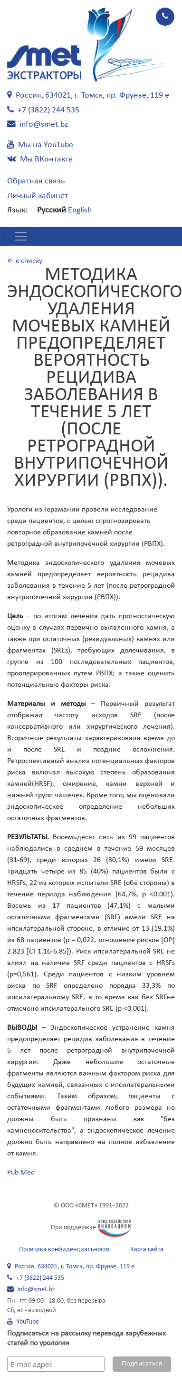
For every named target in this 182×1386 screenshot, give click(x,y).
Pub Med (21, 1172)
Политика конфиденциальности (64, 1249)
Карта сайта (146, 1249)
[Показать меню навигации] (21, 236)
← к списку (24, 261)
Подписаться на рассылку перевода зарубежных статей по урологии (86, 1338)
